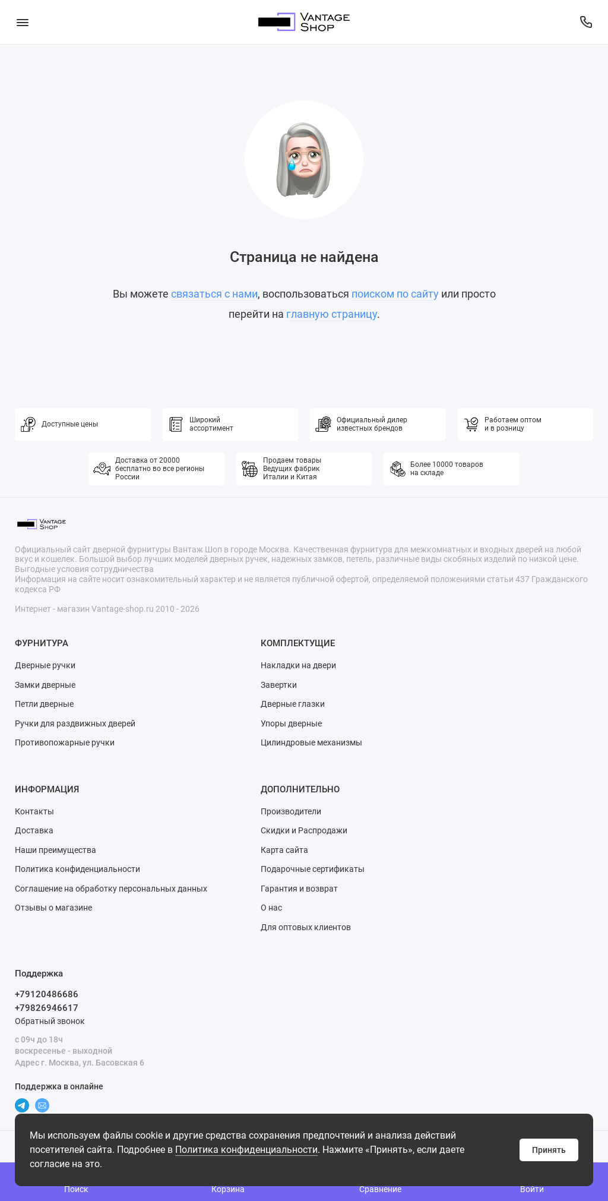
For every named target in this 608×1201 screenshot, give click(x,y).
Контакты (34, 811)
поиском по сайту (395, 293)
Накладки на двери (298, 665)
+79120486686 (46, 994)
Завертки (279, 685)
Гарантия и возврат (299, 888)
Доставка (34, 830)
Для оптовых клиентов (306, 927)
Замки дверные (45, 685)
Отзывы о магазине (53, 907)
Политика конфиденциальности (246, 1149)
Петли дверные (44, 704)
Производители (291, 811)
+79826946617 (46, 1008)
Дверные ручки (45, 665)
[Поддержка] (585, 22)
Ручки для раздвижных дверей (75, 723)
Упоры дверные (291, 723)
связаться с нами (214, 293)
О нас (271, 907)
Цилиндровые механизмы (311, 742)
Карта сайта (284, 850)
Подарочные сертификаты (313, 869)
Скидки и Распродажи (304, 830)
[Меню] (22, 22)
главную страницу (331, 314)
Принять (549, 1150)
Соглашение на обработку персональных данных (111, 888)
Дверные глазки (293, 704)
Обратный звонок (50, 1021)
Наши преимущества (55, 850)
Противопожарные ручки (65, 742)
